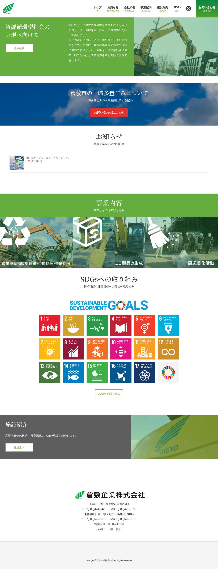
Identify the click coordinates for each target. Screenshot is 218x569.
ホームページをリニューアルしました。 (48, 157)
